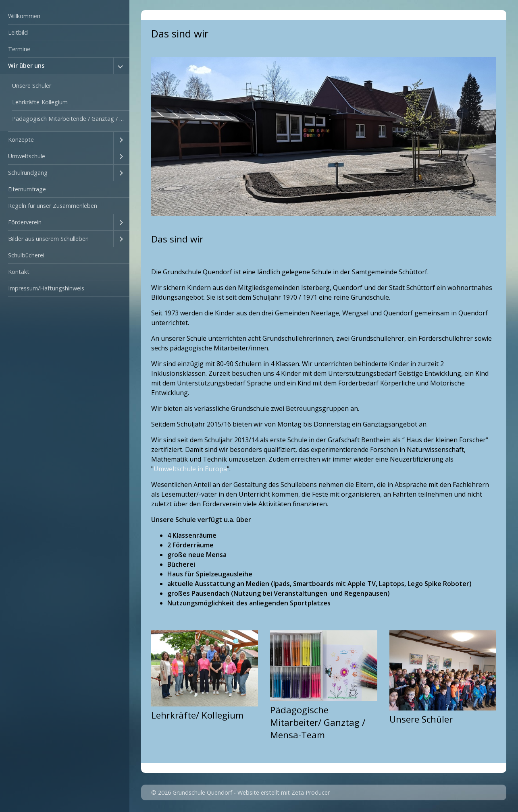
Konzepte (21, 139)
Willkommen (24, 16)
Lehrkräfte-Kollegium (40, 102)
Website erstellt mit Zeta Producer (283, 792)
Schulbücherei (26, 255)
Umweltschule (26, 156)
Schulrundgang (28, 172)
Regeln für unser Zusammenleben (52, 205)
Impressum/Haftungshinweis (46, 288)
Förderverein (25, 222)
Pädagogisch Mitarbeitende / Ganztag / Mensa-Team (70, 118)
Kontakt (18, 272)
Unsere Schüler (31, 85)
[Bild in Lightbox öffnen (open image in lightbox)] (323, 136)
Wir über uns (26, 65)
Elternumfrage (27, 189)
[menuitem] (64, 16)
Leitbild (18, 32)
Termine (19, 49)
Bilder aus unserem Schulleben (48, 238)
